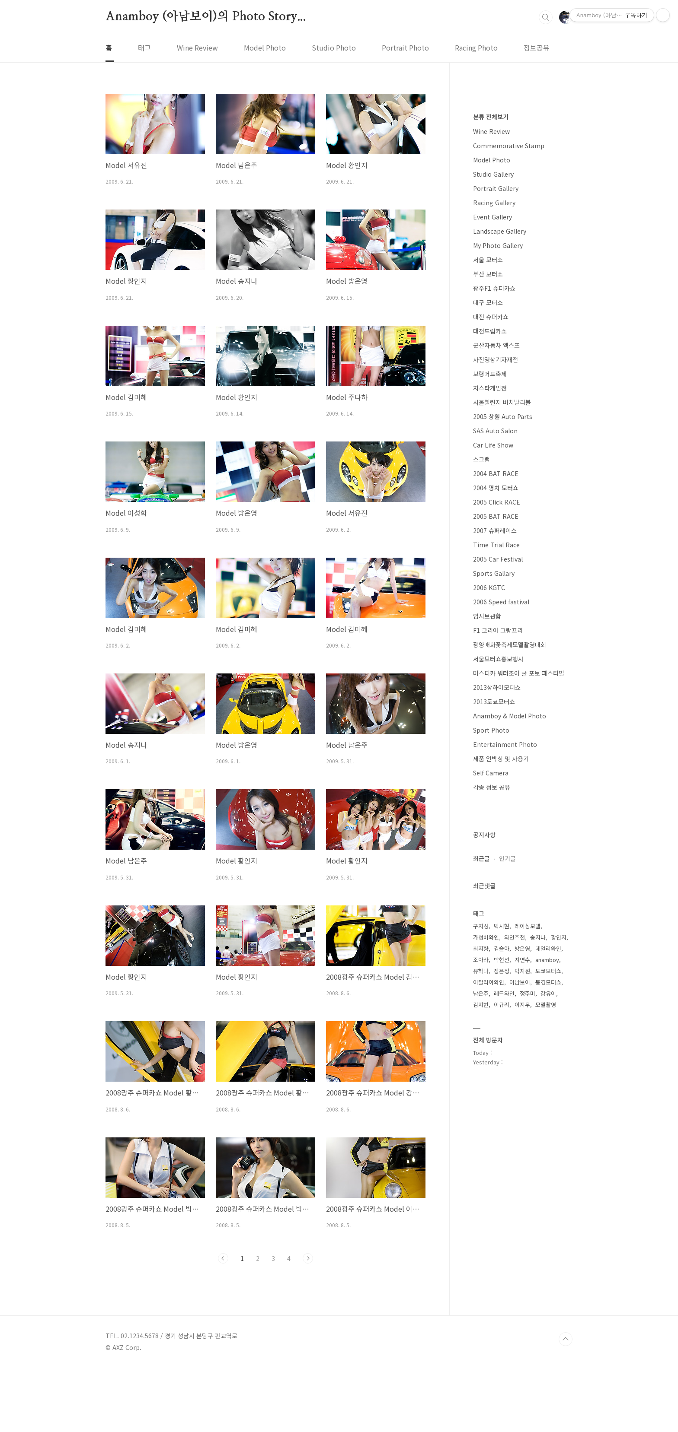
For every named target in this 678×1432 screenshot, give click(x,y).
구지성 (481, 1185)
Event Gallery (492, 476)
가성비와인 (486, 1196)
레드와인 (504, 1252)
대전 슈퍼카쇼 (490, 576)
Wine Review (197, 47)
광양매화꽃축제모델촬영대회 (509, 903)
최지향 (481, 1207)
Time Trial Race (496, 804)
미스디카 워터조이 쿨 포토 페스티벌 (518, 932)
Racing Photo (476, 47)
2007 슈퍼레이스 (495, 789)
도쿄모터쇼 (548, 1230)
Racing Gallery (494, 461)
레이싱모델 (527, 1185)
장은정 (501, 1230)
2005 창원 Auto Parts (502, 675)
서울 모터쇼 (488, 518)
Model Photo (265, 47)
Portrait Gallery (495, 447)
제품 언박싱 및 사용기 (501, 1017)
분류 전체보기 (490, 375)
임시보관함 (487, 875)
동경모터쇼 (548, 1241)
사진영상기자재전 (495, 618)
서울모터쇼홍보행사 (498, 918)
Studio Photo (334, 47)
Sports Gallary (494, 832)
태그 (144, 47)
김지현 (481, 1264)
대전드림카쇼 (490, 590)
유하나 (481, 1230)
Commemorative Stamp (508, 404)
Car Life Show (493, 704)
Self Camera (490, 1032)
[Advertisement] (522, 233)
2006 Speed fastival (501, 861)
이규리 (501, 1264)
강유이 (548, 1252)
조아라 (481, 1219)
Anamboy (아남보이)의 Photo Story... (206, 17)
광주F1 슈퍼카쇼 (494, 547)
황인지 (558, 1196)
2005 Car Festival (498, 818)
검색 (545, 17)
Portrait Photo (405, 47)
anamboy (547, 1219)
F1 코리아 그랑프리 (498, 889)
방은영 (522, 1207)
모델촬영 (545, 1264)
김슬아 (501, 1207)
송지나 (538, 1196)
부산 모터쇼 (488, 533)
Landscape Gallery (499, 490)
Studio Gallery (493, 433)
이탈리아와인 (488, 1241)
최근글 (481, 1117)
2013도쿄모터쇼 (494, 960)
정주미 (527, 1252)
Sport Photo (491, 989)
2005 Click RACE (496, 761)
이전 (223, 1258)
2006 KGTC (489, 846)
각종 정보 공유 (491, 1046)
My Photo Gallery (498, 504)
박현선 (501, 1219)
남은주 (481, 1252)
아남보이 (519, 1241)
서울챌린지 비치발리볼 (502, 661)
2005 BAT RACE (495, 775)
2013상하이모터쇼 (497, 946)
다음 (308, 1258)
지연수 (522, 1219)
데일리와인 (548, 1207)
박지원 (522, 1230)
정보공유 (537, 47)
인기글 (507, 1117)
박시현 (501, 1185)
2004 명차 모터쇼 (495, 747)
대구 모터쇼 (488, 561)
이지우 (522, 1264)
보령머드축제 (490, 633)
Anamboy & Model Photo (509, 975)
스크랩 (481, 718)
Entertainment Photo (505, 1003)
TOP (565, 1403)
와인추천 (514, 1196)
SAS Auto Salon (495, 690)
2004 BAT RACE (495, 732)
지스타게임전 (490, 647)
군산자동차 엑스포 (496, 604)
